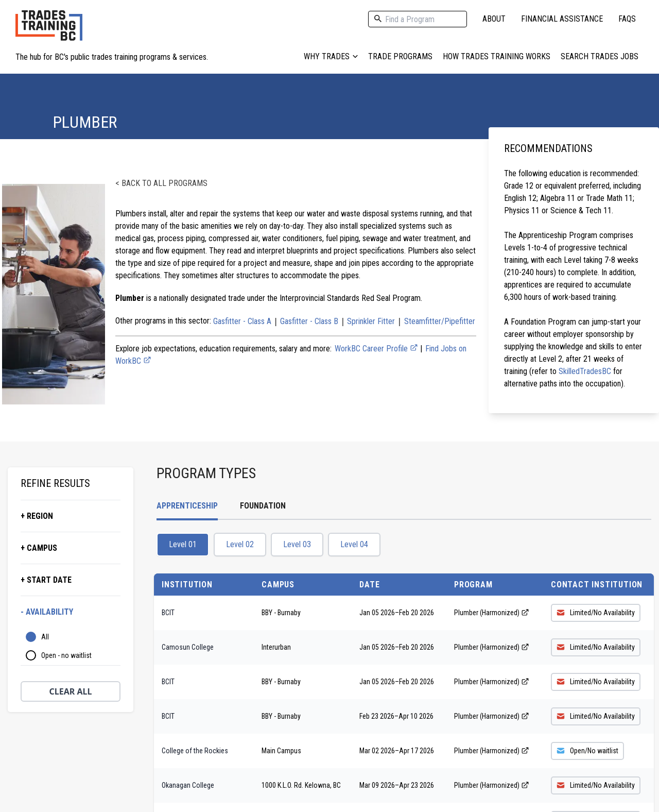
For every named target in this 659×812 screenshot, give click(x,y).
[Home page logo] (48, 30)
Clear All (70, 691)
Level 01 (183, 544)
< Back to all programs (161, 183)
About (494, 19)
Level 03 (297, 544)
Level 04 (354, 544)
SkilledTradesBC (585, 371)
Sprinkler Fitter (371, 321)
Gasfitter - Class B (309, 321)
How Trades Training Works (496, 56)
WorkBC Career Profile (376, 348)
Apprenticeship (187, 506)
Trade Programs (400, 56)
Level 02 (240, 544)
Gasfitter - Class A (242, 321)
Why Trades (331, 56)
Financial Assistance (562, 19)
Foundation (263, 506)
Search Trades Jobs (599, 56)
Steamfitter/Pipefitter (439, 321)
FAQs (627, 19)
